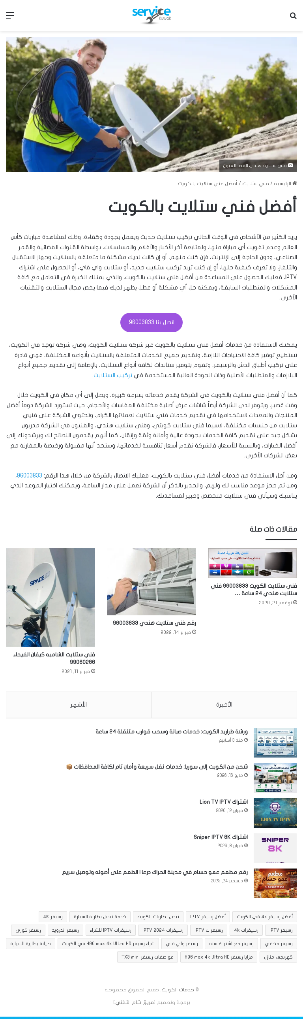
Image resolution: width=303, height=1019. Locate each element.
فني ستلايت (255, 183)
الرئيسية (285, 183)
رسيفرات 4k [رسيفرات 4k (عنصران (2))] (246, 932)
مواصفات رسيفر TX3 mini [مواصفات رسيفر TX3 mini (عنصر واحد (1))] (148, 959)
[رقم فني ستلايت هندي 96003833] (151, 581)
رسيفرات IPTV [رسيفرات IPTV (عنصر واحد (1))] (209, 932)
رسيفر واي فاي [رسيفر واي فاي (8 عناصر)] (182, 946)
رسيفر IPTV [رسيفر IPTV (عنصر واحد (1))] (281, 932)
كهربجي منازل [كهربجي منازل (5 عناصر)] (278, 959)
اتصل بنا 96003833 (151, 322)
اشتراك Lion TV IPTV (224, 804)
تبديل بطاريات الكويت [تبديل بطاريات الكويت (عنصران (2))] (158, 919)
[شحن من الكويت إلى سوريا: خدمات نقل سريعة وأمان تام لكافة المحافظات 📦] (275, 780)
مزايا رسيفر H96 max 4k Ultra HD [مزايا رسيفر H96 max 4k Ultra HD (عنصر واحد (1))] (219, 959)
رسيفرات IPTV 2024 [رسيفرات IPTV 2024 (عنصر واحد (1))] (162, 932)
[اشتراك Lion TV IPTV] (275, 815)
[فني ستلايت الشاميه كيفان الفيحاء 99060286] (50, 597)
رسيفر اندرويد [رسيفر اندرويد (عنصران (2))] (65, 932)
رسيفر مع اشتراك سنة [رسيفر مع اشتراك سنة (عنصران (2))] (231, 946)
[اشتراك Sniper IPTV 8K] (275, 850)
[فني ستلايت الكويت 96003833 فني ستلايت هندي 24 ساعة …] (252, 563)
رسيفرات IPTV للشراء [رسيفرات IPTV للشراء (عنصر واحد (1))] (110, 932)
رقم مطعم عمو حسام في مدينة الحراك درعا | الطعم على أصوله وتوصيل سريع (155, 875)
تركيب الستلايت (113, 375)
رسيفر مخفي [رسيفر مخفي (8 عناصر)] (279, 946)
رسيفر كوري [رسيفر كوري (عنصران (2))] (28, 932)
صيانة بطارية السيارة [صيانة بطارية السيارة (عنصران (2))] (30, 946)
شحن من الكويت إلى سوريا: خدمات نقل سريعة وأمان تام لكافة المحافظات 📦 (157, 769)
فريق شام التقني (134, 1005)
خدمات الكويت (177, 992)
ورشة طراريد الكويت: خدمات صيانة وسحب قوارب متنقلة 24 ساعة (171, 734)
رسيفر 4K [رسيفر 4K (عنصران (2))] (53, 919)
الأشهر (79, 704)
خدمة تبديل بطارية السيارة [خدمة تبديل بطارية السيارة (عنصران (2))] (100, 919)
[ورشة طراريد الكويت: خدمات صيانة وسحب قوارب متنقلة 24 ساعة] (275, 745)
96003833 (29, 475)
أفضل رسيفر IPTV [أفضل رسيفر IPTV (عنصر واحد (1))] (208, 919)
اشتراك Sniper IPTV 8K (221, 839)
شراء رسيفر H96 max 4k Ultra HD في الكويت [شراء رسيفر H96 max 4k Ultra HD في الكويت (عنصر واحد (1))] (108, 946)
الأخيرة (224, 704)
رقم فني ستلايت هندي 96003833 (154, 623)
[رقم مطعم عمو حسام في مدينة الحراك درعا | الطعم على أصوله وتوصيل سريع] (275, 886)
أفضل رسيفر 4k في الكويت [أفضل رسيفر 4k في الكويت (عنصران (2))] (265, 919)
